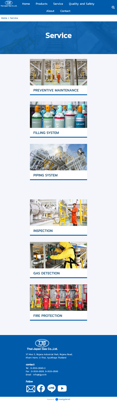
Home (4, 18)
